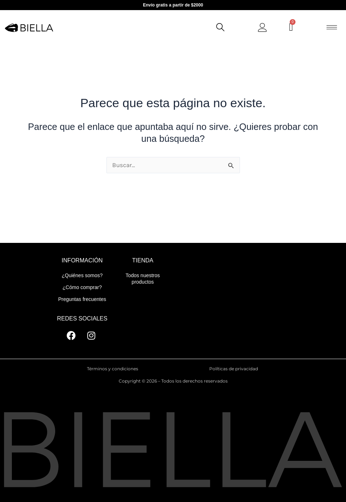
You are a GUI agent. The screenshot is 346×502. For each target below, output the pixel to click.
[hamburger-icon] (332, 27)
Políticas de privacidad (233, 368)
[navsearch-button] (220, 28)
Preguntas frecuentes (82, 299)
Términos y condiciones (112, 368)
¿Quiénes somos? (82, 275)
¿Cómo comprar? (82, 287)
